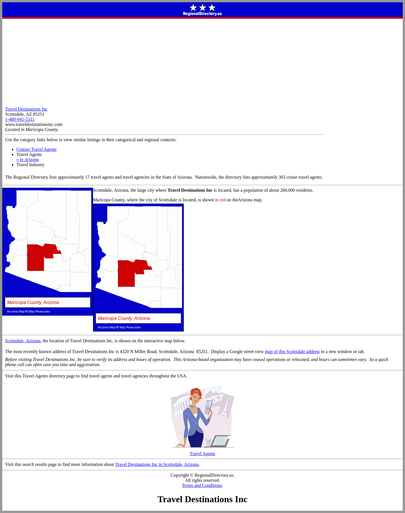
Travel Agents (202, 451)
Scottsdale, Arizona (22, 340)
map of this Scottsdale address (292, 351)
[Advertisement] (202, 61)
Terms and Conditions (202, 485)
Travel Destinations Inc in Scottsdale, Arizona (157, 464)
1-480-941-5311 (19, 119)
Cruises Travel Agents (36, 149)
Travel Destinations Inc (26, 109)
